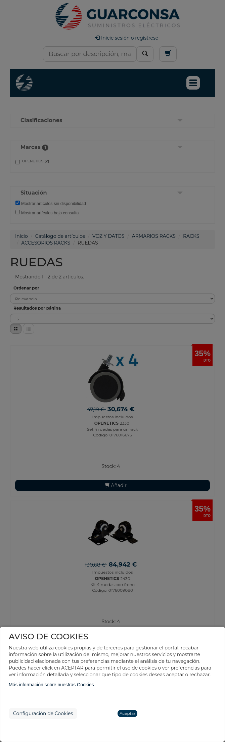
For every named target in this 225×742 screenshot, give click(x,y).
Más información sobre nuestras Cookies (51, 684)
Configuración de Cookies (43, 713)
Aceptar (127, 713)
